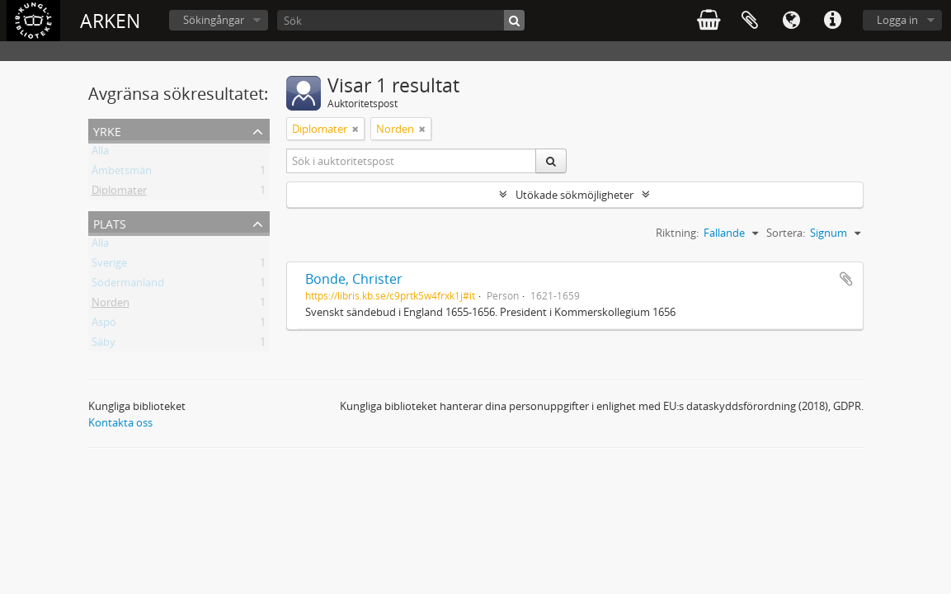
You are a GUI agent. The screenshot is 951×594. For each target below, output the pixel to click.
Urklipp (749, 20)
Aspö (104, 325)
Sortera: (785, 232)
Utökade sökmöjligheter (574, 194)
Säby (103, 344)
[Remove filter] (355, 128)
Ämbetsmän (122, 173)
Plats (109, 222)
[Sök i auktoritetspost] (411, 160)
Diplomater (119, 193)
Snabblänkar (832, 20)
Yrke (107, 130)
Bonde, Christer (354, 279)
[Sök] (401, 20)
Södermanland (128, 285)
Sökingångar (213, 19)
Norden (110, 305)
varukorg (708, 20)
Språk (791, 20)
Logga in (897, 19)
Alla (100, 153)
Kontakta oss (120, 422)
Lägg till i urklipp (846, 279)
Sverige (109, 265)
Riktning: (677, 232)
